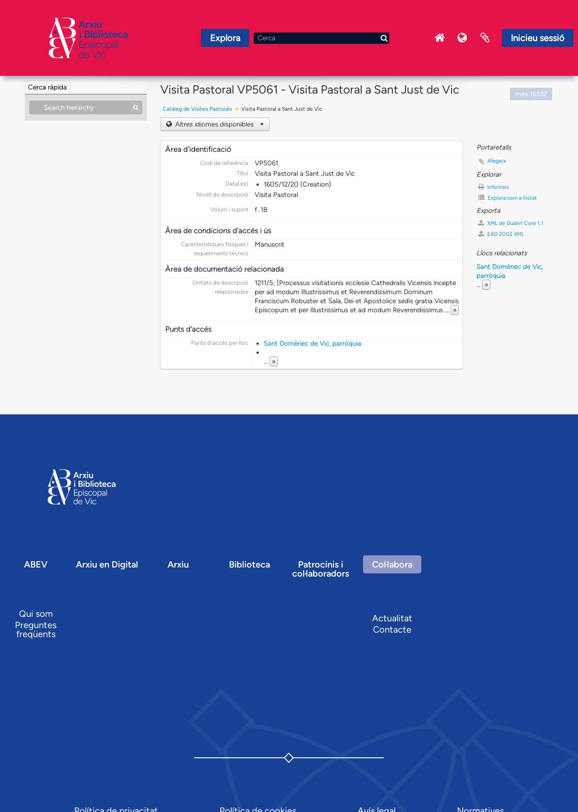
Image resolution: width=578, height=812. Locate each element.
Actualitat (392, 618)
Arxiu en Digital (107, 564)
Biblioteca (249, 564)
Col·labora (392, 564)
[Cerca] (321, 38)
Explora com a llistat (507, 197)
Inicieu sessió (537, 38)
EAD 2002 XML (501, 233)
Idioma (462, 38)
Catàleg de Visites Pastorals (197, 109)
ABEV (35, 564)
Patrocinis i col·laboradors (320, 569)
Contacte (392, 629)
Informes (493, 186)
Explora (225, 38)
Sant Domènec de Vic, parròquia (312, 343)
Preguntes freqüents (35, 629)
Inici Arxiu (440, 38)
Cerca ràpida (47, 87)
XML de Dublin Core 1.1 (510, 223)
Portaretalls (485, 38)
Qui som (36, 613)
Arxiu (178, 564)
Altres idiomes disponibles (218, 124)
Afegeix (496, 161)
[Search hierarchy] (85, 107)
